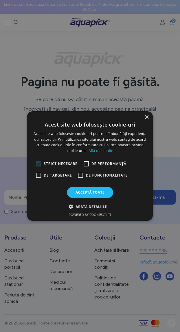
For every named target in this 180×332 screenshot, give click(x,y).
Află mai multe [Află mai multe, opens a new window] (101, 150)
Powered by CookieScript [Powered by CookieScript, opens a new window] (90, 214)
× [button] (146, 117)
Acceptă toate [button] (90, 192)
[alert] (90, 166)
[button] (90, 206)
